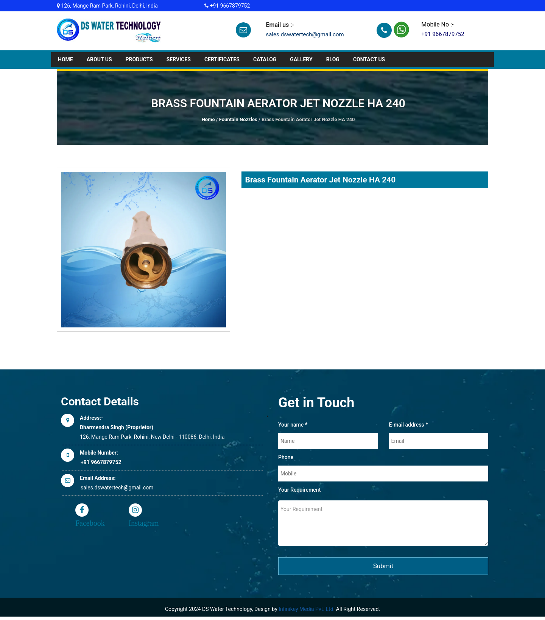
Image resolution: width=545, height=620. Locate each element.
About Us (99, 59)
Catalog (264, 59)
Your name (292, 425)
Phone (285, 457)
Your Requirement (299, 490)
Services (179, 59)
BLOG (332, 59)
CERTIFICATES (222, 59)
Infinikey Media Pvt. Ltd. (307, 609)
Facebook (82, 510)
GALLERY (301, 59)
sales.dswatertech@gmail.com (305, 34)
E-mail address (408, 425)
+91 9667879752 (229, 6)
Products (139, 59)
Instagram (135, 510)
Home (65, 59)
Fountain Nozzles (238, 119)
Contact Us (369, 59)
